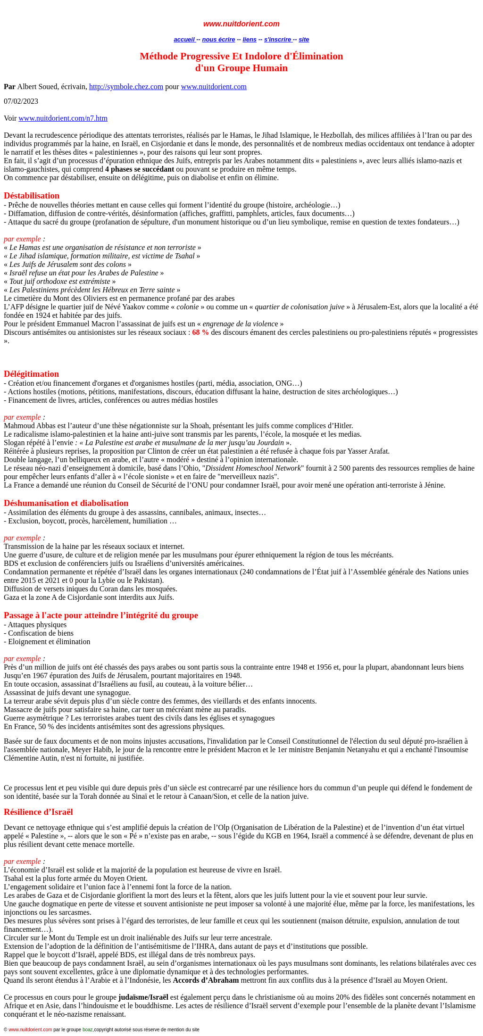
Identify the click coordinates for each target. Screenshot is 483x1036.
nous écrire (218, 39)
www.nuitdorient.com (214, 87)
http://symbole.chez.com (126, 87)
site (304, 39)
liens (249, 39)
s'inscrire (278, 39)
